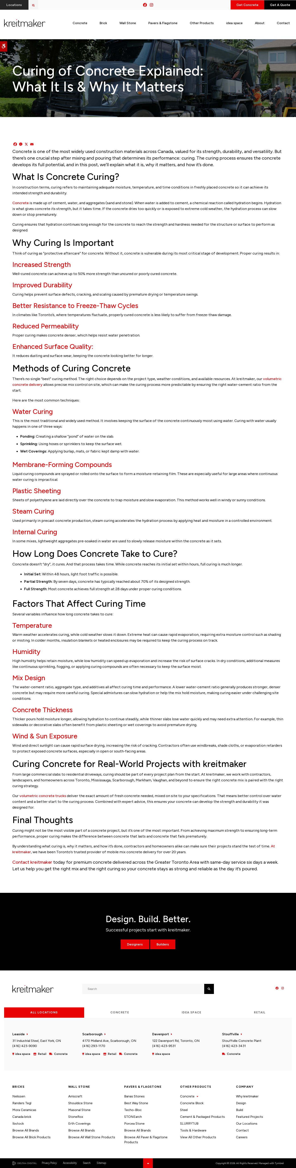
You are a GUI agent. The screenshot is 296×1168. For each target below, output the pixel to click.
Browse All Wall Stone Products (91, 1137)
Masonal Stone (79, 1110)
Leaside (18, 1034)
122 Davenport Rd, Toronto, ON (176, 1041)
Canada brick (21, 1117)
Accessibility (70, 1162)
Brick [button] (103, 22)
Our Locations (246, 1123)
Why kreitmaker (247, 1096)
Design (241, 1103)
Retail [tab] (259, 1012)
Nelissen (18, 1096)
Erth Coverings (79, 1123)
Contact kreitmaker (32, 862)
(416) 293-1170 (93, 1046)
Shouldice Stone (80, 1103)
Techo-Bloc (133, 1110)
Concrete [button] (80, 22)
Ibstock (18, 1123)
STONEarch (133, 1117)
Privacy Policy (49, 1162)
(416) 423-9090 (24, 1046)
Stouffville (230, 1034)
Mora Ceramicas (24, 1110)
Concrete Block (191, 1103)
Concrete (20, 203)
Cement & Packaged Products (202, 1117)
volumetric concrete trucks (42, 796)
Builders (163, 944)
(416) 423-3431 (234, 1046)
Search (87, 1162)
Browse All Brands (25, 1130)
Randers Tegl (21, 1103)
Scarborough (92, 1034)
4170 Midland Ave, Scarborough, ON (109, 1041)
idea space (234, 22)
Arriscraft (75, 1096)
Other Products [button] (202, 22)
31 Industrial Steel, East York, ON (36, 1041)
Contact (242, 1130)
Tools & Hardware (193, 1130)
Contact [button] (283, 22)
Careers (242, 1137)
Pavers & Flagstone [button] (162, 22)
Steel (184, 1110)
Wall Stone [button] (127, 22)
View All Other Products (198, 1137)
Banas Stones (134, 1096)
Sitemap (101, 1162)
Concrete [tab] (119, 1012)
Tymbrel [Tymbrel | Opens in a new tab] (279, 1163)
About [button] (259, 22)
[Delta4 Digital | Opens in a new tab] (24, 1163)
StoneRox (75, 1117)
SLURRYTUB (189, 1123)
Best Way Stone (136, 1103)
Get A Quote (279, 5)
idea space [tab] (192, 1012)
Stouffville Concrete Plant (241, 1041)
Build (239, 1110)
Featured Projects (249, 1117)
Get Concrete (245, 5)
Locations (14, 5)
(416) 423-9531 (164, 1046)
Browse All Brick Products (31, 1137)
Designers (135, 944)
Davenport (160, 1034)
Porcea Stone (134, 1123)
